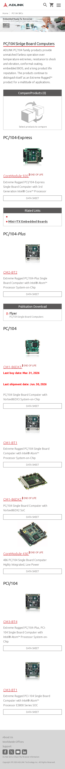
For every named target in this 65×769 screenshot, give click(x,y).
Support (7, 746)
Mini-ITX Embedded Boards (28, 221)
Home (5, 13)
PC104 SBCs (17, 13)
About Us (8, 737)
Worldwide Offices (13, 741)
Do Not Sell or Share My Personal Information (21, 757)
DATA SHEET (32, 198)
